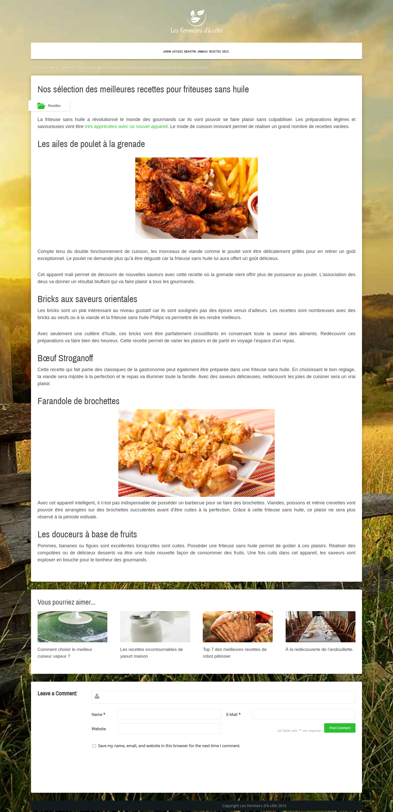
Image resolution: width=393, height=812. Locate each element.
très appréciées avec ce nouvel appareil (126, 126)
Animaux (203, 51)
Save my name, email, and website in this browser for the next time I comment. (169, 745)
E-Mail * (233, 714)
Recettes (215, 51)
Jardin (167, 51)
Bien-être (190, 51)
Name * (98, 714)
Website (98, 728)
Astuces (177, 51)
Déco (225, 51)
